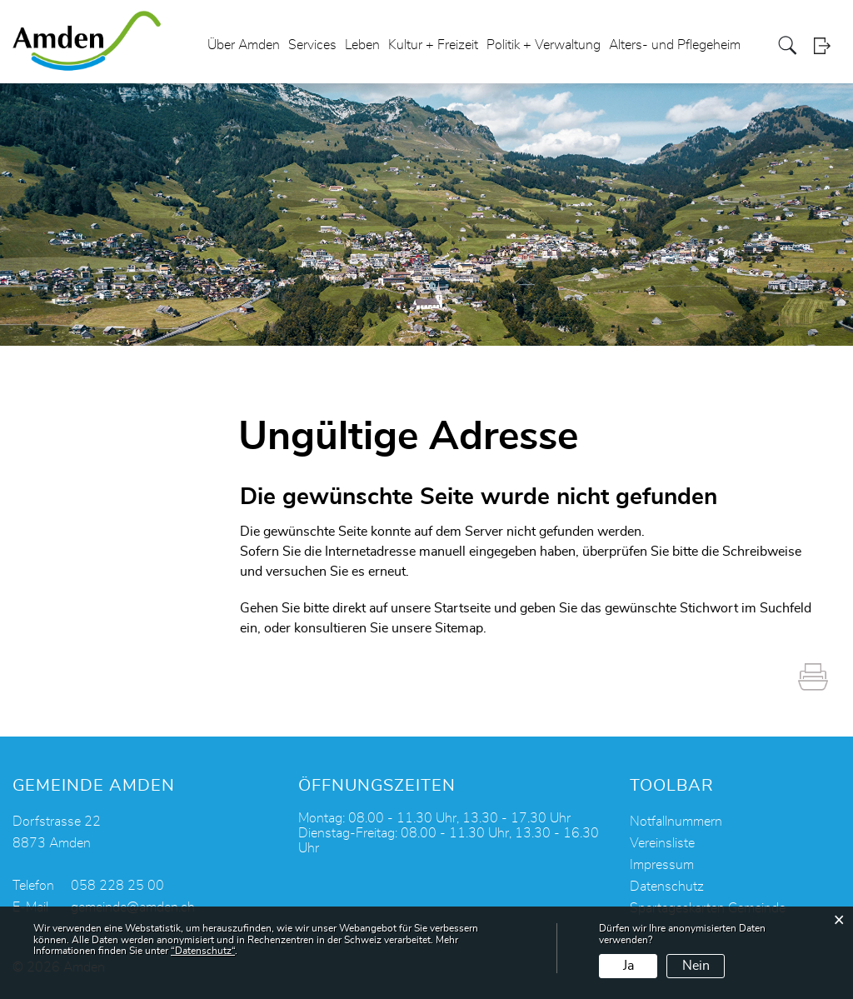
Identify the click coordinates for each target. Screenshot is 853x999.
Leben (362, 45)
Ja (628, 965)
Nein (696, 965)
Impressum (662, 865)
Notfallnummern (676, 821)
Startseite (462, 608)
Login (827, 45)
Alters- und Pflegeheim (675, 45)
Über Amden (243, 45)
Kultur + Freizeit (433, 45)
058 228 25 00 (117, 885)
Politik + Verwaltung (543, 45)
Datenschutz (667, 886)
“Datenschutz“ (203, 951)
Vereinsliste (662, 843)
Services (312, 45)
